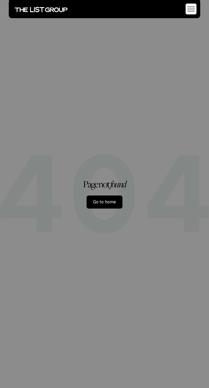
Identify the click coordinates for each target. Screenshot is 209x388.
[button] (188, 9)
